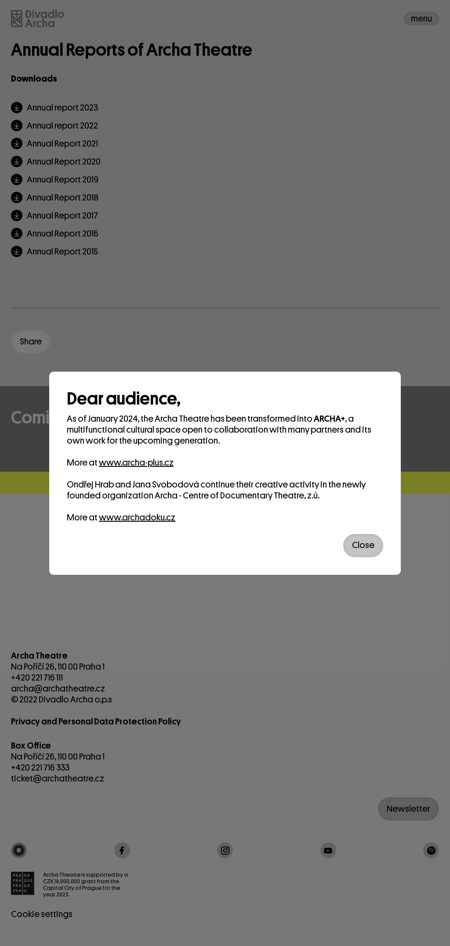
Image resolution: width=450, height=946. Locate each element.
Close (363, 545)
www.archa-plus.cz (136, 462)
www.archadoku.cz (137, 517)
